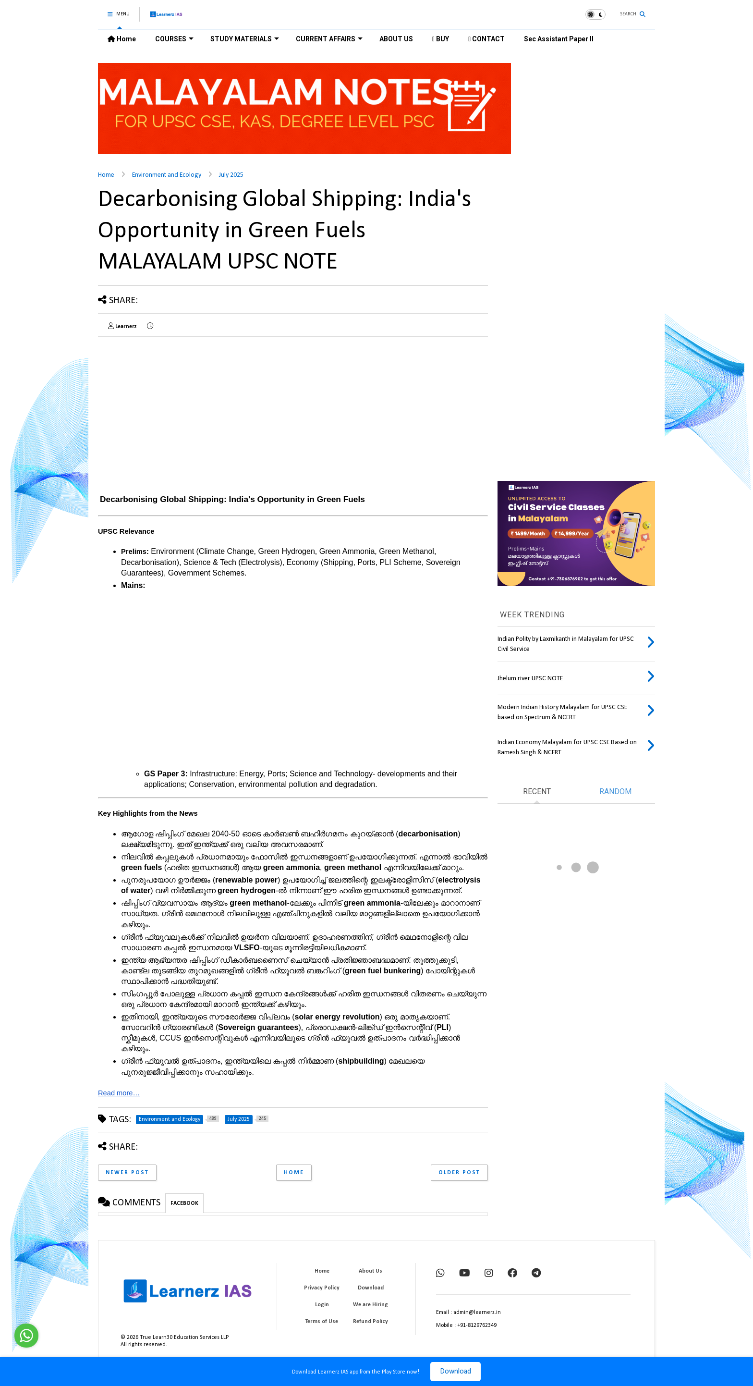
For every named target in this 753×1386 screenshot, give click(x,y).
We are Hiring (370, 1305)
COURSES (174, 39)
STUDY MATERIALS (244, 39)
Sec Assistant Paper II (559, 39)
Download (455, 1371)
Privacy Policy (322, 1288)
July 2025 (231, 175)
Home (122, 39)
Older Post (459, 1173)
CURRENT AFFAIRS (329, 39)
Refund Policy (370, 1322)
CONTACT (486, 39)
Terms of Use (321, 1322)
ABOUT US (396, 39)
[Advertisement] (178, 411)
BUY (440, 39)
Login (322, 1305)
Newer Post (127, 1173)
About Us (370, 1271)
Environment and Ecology (166, 175)
